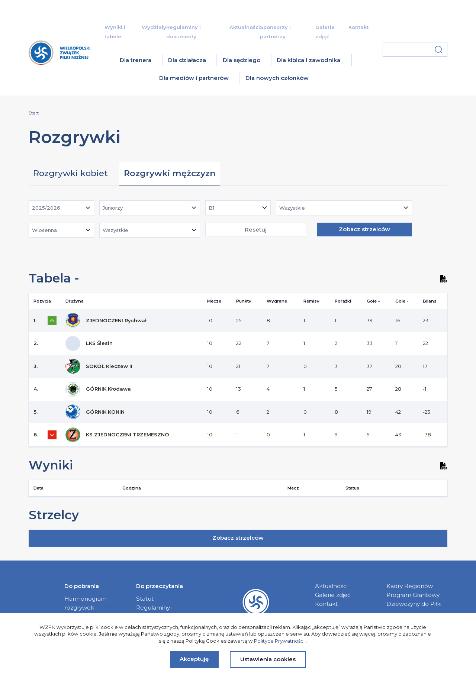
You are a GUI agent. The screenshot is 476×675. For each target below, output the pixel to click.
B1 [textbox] (211, 208)
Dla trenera (135, 60)
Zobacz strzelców (364, 229)
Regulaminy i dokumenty (154, 612)
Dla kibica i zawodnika (308, 60)
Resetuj (256, 229)
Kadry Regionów (409, 586)
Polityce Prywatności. (280, 641)
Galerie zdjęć (333, 594)
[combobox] (61, 207)
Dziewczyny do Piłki (413, 603)
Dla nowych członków (277, 77)
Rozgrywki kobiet (70, 173)
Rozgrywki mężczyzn (170, 173)
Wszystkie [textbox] (292, 208)
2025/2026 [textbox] (46, 208)
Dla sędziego (241, 60)
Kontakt (358, 27)
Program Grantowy (413, 594)
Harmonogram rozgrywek (85, 603)
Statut (145, 598)
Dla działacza (187, 60)
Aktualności (244, 27)
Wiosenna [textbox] (44, 230)
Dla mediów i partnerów (194, 77)
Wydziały (154, 27)
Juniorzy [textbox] (113, 208)
